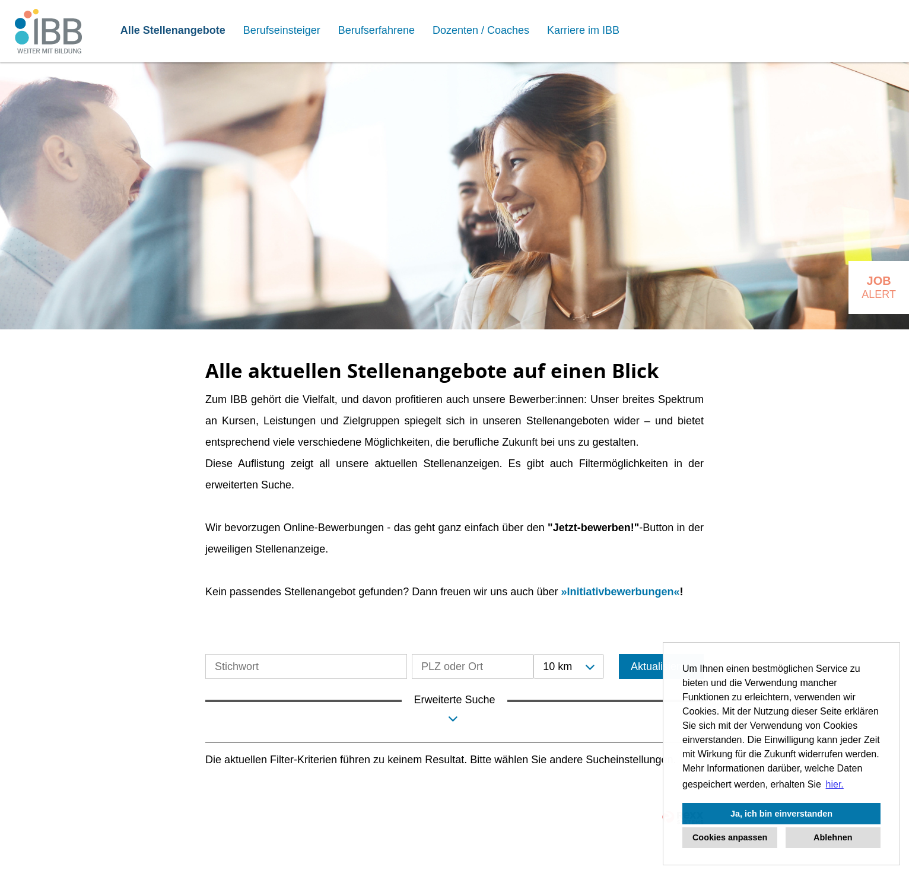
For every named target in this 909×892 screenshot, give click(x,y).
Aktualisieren (661, 666)
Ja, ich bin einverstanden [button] (781, 813)
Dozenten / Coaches (481, 30)
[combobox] (568, 666)
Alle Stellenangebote (172, 30)
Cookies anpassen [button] (729, 837)
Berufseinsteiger (281, 30)
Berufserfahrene (376, 30)
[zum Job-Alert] (878, 287)
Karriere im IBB (583, 30)
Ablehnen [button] (833, 837)
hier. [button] (835, 784)
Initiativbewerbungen (620, 592)
